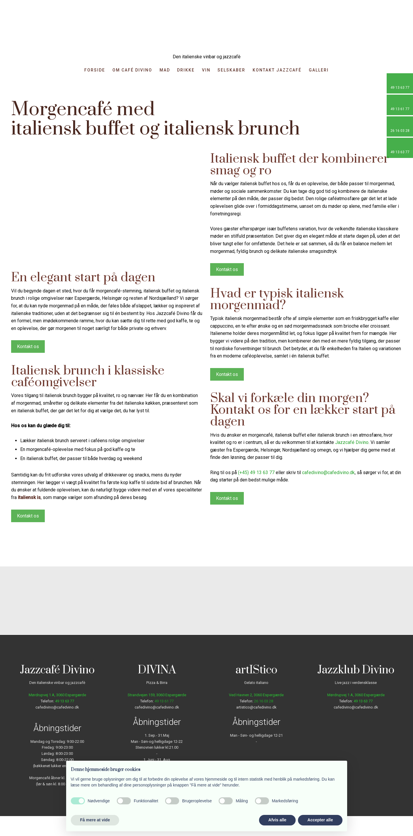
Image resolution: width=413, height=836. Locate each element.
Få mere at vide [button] (95, 820)
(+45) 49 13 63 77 (256, 472)
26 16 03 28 (263, 701)
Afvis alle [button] (277, 820)
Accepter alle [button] (320, 820)
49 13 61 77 (164, 701)
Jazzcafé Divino (352, 442)
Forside (94, 70)
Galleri (319, 70)
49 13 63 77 (64, 701)
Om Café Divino (132, 70)
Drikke (186, 70)
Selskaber (231, 70)
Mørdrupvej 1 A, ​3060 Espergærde (57, 695)
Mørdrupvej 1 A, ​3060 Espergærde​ (356, 695)
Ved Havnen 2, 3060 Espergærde (256, 695)
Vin (206, 70)
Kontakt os (28, 346)
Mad (165, 70)
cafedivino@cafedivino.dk (328, 472)
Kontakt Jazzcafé (277, 70)
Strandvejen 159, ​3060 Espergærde (157, 695)
